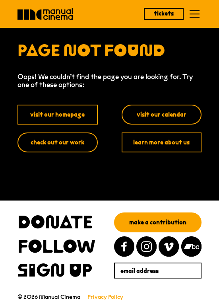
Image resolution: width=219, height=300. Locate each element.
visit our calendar (161, 114)
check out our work (57, 142)
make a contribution (157, 222)
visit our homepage (57, 114)
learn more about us (161, 142)
